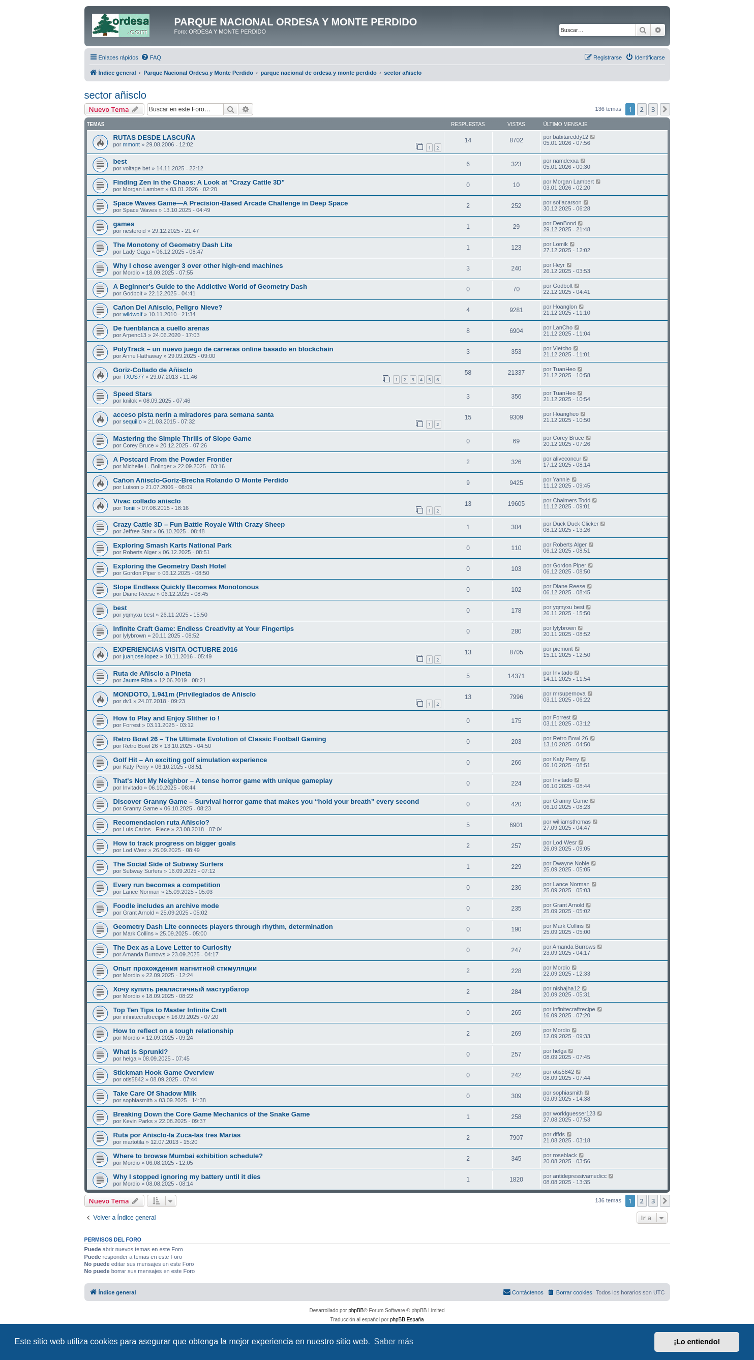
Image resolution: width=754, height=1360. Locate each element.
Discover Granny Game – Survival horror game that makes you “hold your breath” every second (266, 801)
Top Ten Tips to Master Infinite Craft (170, 1010)
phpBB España (407, 1319)
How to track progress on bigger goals (174, 843)
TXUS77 (133, 377)
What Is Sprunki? (140, 1051)
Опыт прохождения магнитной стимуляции (185, 968)
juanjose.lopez (140, 656)
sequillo (132, 421)
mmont (131, 144)
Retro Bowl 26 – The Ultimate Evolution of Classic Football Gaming (219, 739)
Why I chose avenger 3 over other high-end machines (198, 265)
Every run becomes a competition (167, 885)
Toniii (129, 508)
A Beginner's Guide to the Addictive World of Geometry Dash (210, 286)
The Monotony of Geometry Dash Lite (172, 245)
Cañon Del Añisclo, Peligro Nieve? (168, 307)
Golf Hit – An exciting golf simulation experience (190, 760)
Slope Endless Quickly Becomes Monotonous (186, 587)
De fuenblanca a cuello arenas (161, 328)
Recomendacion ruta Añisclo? (161, 822)
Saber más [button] (393, 1341)
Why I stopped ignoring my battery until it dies (187, 1177)
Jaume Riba (138, 680)
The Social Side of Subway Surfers (168, 864)
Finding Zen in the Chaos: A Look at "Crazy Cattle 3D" (199, 182)
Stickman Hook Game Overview (163, 1072)
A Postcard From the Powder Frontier (172, 459)
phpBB (356, 1310)
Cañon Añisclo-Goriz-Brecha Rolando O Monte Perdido (201, 480)
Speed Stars (132, 394)
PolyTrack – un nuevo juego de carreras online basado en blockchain (223, 349)
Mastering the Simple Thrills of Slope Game (182, 438)
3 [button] (653, 109)
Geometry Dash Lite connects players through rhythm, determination (223, 926)
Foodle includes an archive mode (166, 906)
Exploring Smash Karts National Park (172, 545)
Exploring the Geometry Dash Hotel (169, 566)
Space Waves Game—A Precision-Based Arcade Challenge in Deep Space (230, 203)
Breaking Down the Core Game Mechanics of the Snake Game (211, 1114)
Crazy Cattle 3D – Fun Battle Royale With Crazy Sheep (199, 524)
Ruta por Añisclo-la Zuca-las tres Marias (177, 1135)
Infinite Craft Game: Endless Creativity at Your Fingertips (203, 628)
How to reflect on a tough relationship (173, 1031)
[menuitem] (151, 57)
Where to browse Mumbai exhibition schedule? (188, 1156)
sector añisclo (115, 95)
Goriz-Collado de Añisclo (153, 370)
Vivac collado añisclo (147, 501)
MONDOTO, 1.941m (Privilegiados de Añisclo (184, 694)
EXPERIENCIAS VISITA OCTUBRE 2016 (175, 649)
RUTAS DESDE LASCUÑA (154, 137)
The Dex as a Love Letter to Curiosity (172, 947)
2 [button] (642, 109)
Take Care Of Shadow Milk (155, 1093)
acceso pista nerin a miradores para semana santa (193, 414)
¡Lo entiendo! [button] (697, 1342)
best (120, 161)
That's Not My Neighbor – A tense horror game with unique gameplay (223, 780)
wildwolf (132, 314)
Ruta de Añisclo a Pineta (152, 673)
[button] (665, 109)
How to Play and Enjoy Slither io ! (166, 718)
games (124, 224)
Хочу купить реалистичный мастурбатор (181, 989)
